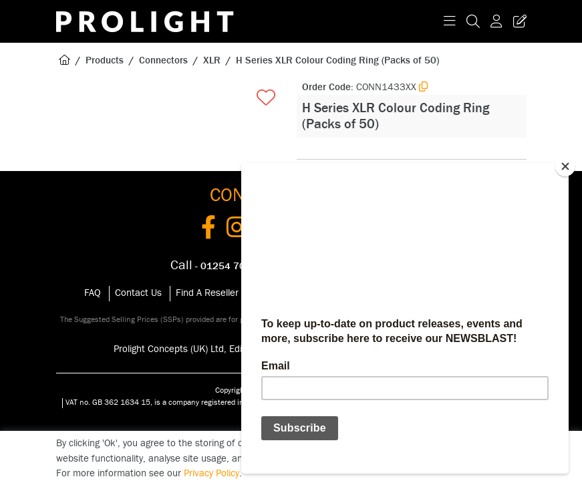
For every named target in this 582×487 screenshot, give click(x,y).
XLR (212, 60)
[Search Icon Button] (473, 21)
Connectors (163, 60)
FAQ (92, 293)
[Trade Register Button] (517, 21)
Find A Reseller (207, 293)
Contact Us (138, 293)
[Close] (565, 166)
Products (105, 60)
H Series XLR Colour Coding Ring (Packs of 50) (337, 60)
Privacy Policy (211, 473)
